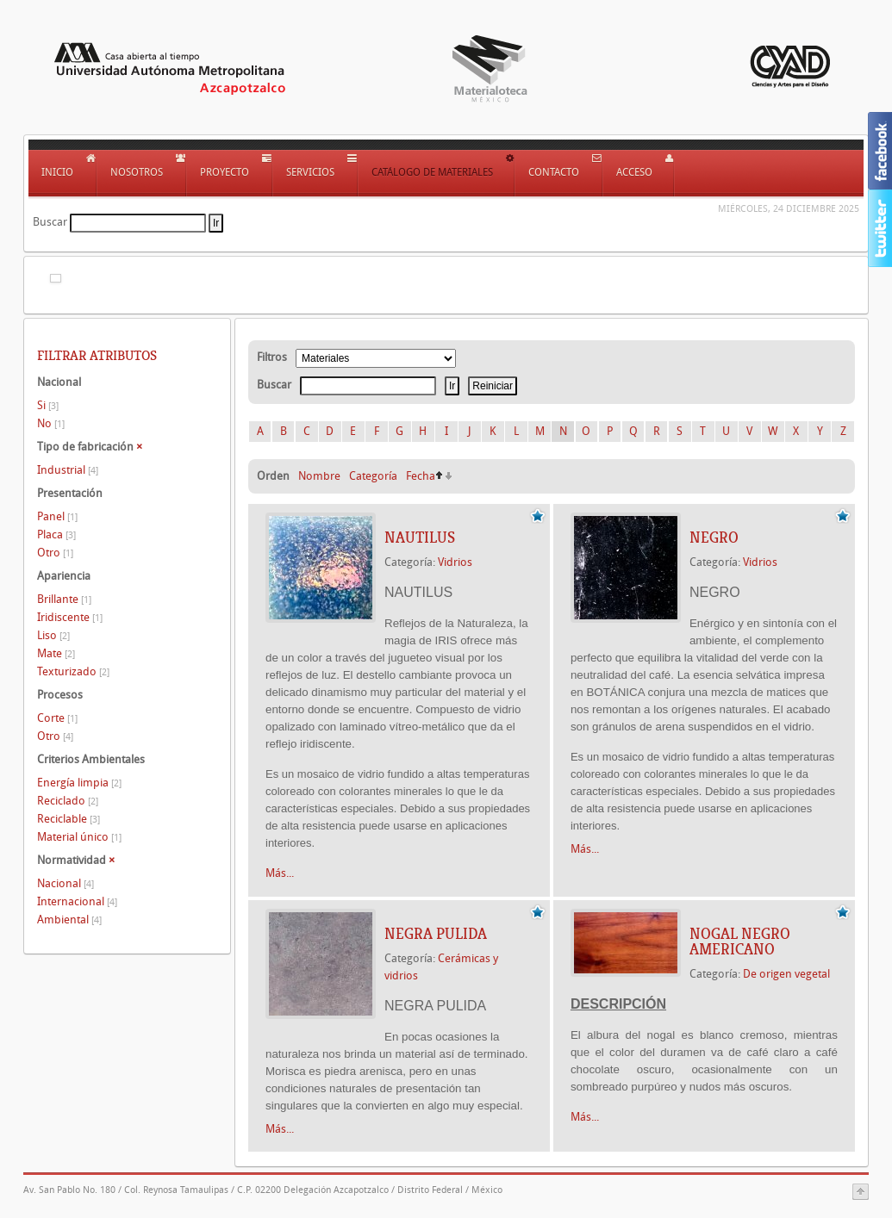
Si (48, 405)
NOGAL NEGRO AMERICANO (739, 941)
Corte (57, 718)
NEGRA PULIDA (435, 933)
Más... (279, 873)
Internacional (77, 901)
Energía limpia (79, 782)
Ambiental (69, 919)
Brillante (64, 599)
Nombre (319, 475)
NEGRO (714, 537)
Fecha (420, 475)
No (51, 423)
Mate (56, 653)
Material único (79, 836)
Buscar (50, 221)
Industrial (67, 469)
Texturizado (73, 671)
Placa (56, 534)
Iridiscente (70, 617)
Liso (53, 635)
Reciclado (67, 800)
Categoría (373, 475)
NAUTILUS (419, 537)
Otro (55, 552)
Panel (57, 516)
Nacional (65, 883)
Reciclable (68, 818)
